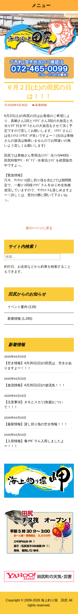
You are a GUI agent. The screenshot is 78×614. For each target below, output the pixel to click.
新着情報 (41, 105)
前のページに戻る (39, 228)
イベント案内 (17, 307)
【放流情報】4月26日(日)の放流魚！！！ (34, 385)
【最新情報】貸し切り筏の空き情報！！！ (35, 424)
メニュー (41, 5)
